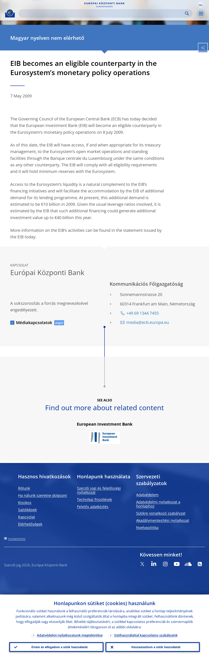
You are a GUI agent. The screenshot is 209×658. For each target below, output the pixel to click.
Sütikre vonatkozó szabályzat (160, 513)
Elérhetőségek (30, 524)
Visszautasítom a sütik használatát (155, 647)
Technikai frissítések (94, 499)
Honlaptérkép (16, 539)
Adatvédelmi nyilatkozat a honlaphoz (158, 503)
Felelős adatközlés (92, 506)
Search (187, 13)
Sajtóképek (27, 509)
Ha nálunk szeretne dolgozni (42, 495)
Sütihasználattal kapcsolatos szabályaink (146, 635)
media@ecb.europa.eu (147, 322)
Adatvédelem (147, 494)
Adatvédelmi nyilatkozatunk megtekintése (70, 635)
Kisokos (24, 502)
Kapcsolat (26, 516)
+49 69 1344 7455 (142, 313)
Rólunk (24, 488)
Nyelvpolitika (147, 527)
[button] (201, 5)
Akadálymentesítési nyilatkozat (162, 520)
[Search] (102, 13)
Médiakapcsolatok (34, 322)
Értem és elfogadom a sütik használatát (59, 647)
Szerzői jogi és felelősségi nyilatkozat (99, 490)
